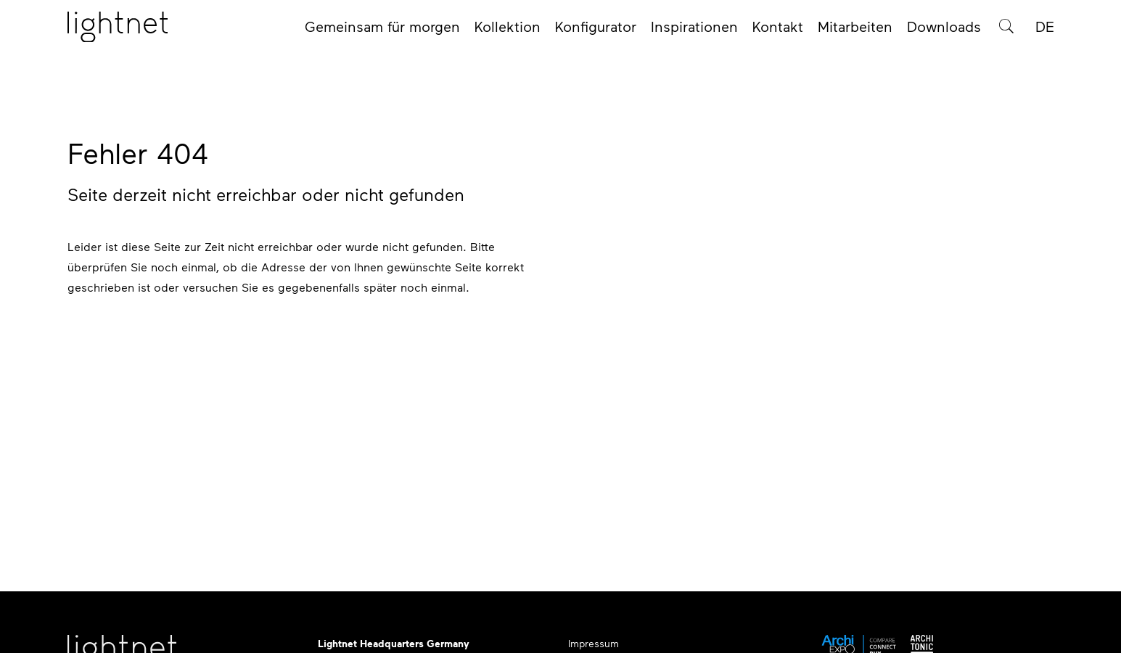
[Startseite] (117, 31)
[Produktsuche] (1006, 30)
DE (1044, 30)
